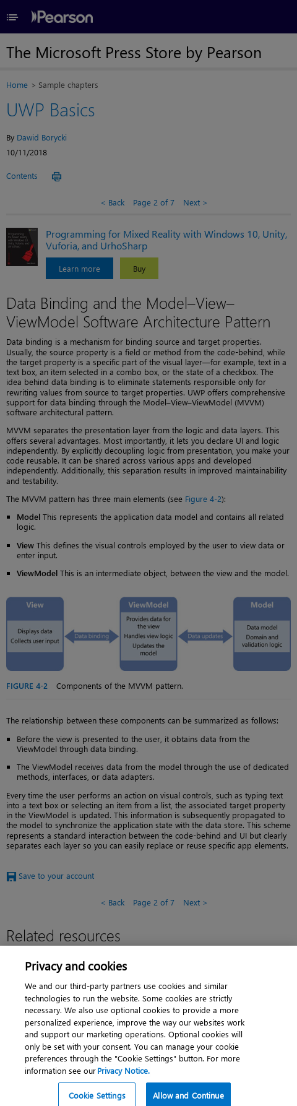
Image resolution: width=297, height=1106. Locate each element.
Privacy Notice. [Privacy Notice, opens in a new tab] (123, 1076)
